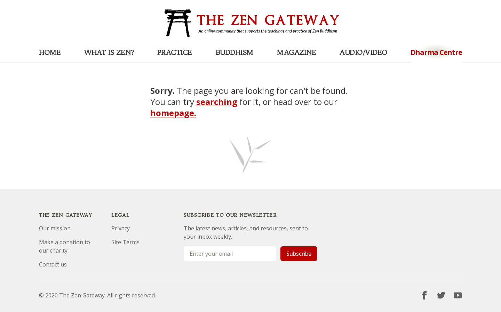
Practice (174, 52)
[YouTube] (458, 295)
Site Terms (125, 242)
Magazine (296, 52)
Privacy (120, 228)
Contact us (53, 264)
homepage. (173, 112)
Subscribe (298, 253)
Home (50, 52)
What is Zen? (109, 52)
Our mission (55, 228)
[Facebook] (424, 295)
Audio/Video (363, 52)
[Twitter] (441, 295)
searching (216, 101)
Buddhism (234, 52)
